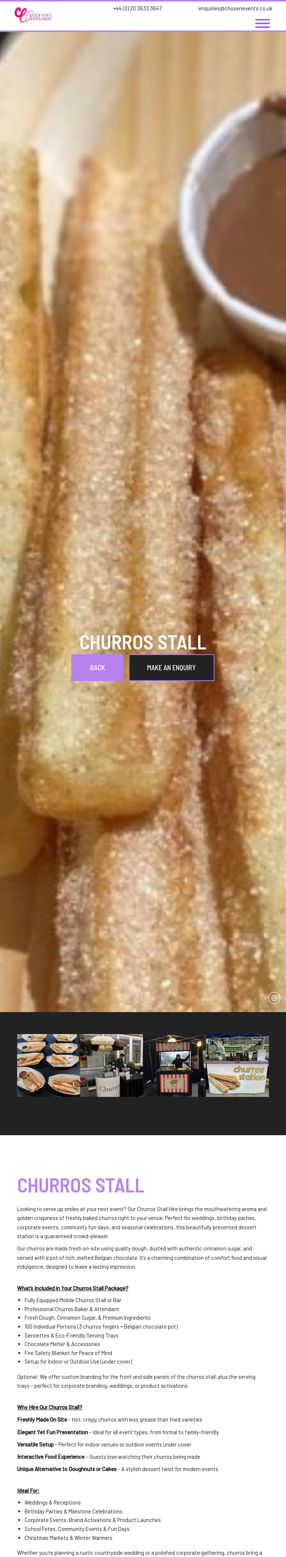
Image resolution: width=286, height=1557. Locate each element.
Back (97, 667)
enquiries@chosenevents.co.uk (235, 8)
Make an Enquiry (171, 667)
